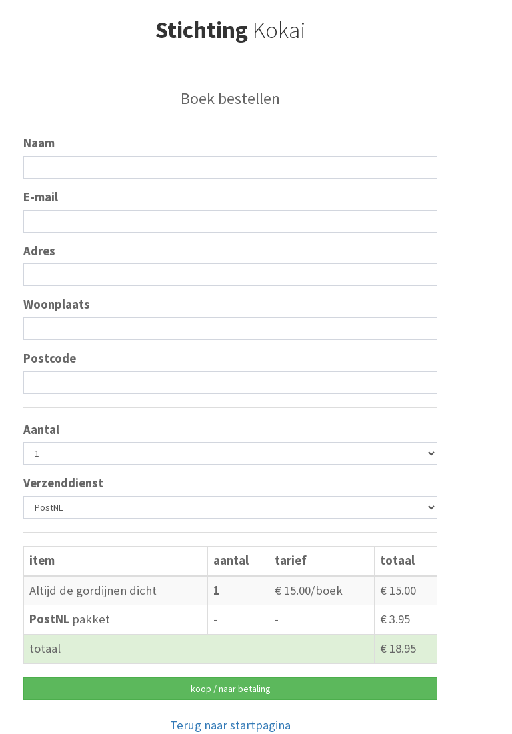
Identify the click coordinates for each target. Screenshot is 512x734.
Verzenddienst (63, 483)
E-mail (40, 197)
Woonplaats (56, 304)
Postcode (49, 358)
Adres (39, 251)
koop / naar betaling (231, 689)
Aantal (41, 429)
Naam (39, 143)
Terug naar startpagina (230, 725)
